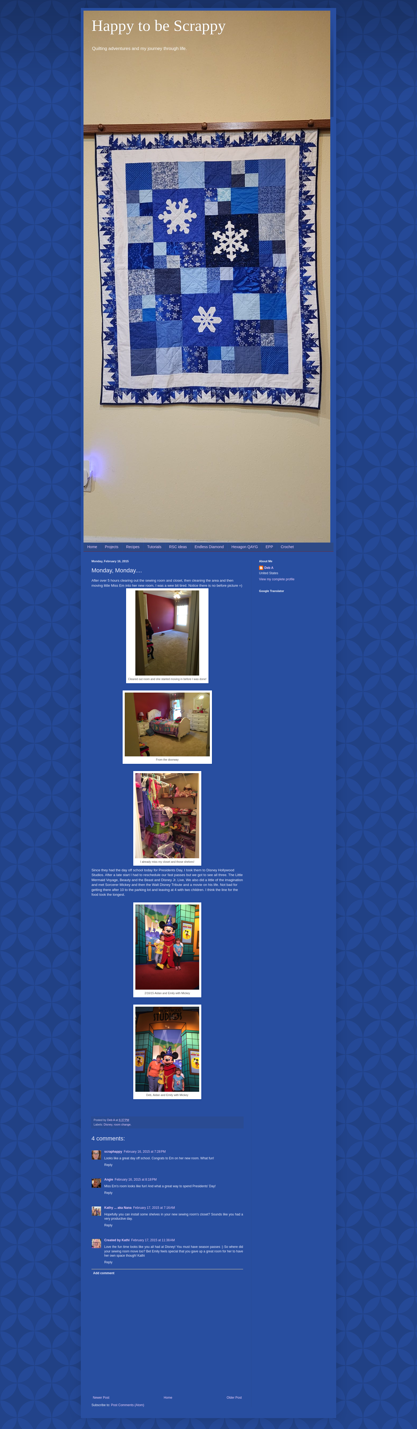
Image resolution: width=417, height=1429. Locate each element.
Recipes (133, 547)
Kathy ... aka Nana (118, 1208)
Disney (108, 1124)
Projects (111, 547)
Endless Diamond (209, 547)
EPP (269, 547)
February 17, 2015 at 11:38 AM (153, 1240)
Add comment (103, 1273)
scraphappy (113, 1151)
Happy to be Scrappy (158, 25)
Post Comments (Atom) (127, 1405)
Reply (108, 1165)
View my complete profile (276, 579)
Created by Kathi (117, 1240)
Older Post (234, 1397)
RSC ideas (178, 547)
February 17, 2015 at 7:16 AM (154, 1208)
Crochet (287, 547)
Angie (108, 1179)
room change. (122, 1124)
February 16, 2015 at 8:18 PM (136, 1179)
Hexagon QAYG (244, 547)
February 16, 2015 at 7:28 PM (145, 1151)
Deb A (268, 568)
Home (92, 547)
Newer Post (101, 1397)
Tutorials (154, 547)
